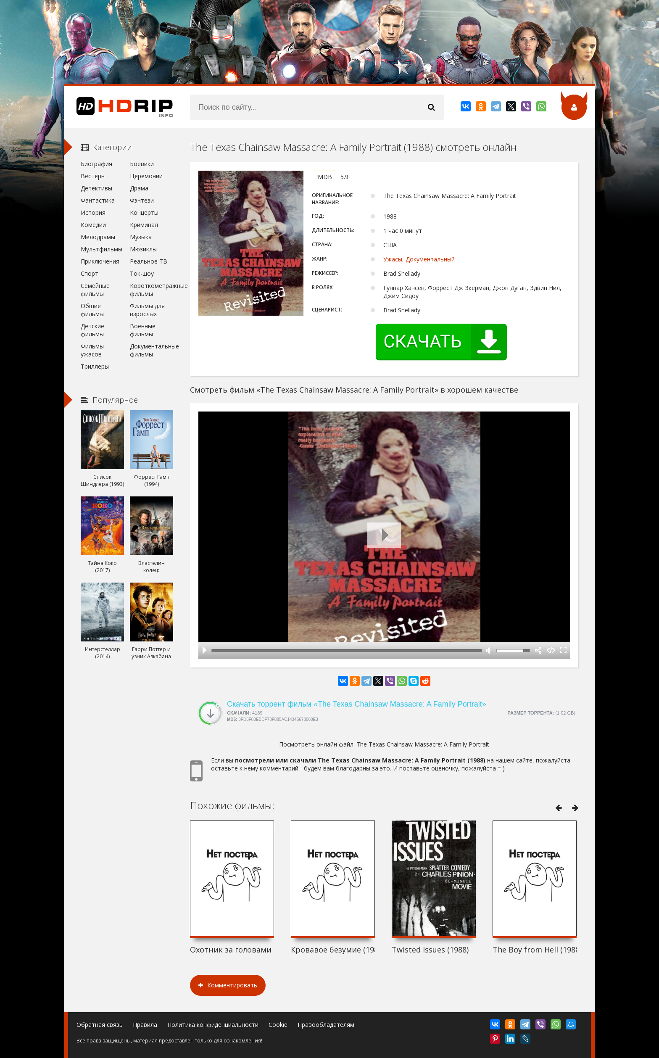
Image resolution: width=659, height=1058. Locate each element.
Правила (145, 1025)
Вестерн (93, 176)
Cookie (278, 1025)
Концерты (144, 212)
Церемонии (146, 176)
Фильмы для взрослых (147, 310)
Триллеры (95, 366)
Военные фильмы (143, 330)
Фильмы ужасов (92, 350)
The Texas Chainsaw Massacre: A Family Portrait (422, 744)
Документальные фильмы (151, 350)
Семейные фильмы (95, 290)
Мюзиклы (143, 249)
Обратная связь (99, 1025)
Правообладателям (326, 1025)
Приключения (100, 261)
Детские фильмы (92, 330)
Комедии (93, 225)
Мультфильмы (101, 249)
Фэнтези (142, 200)
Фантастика (98, 200)
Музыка (141, 237)
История (93, 212)
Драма (139, 188)
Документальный (430, 259)
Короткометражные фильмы (151, 290)
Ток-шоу (142, 273)
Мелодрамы (98, 237)
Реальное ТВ (148, 261)
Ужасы (392, 259)
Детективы (96, 188)
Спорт (89, 273)
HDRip (118, 107)
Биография (96, 164)
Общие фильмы (92, 310)
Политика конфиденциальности (212, 1025)
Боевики (142, 164)
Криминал (144, 225)
